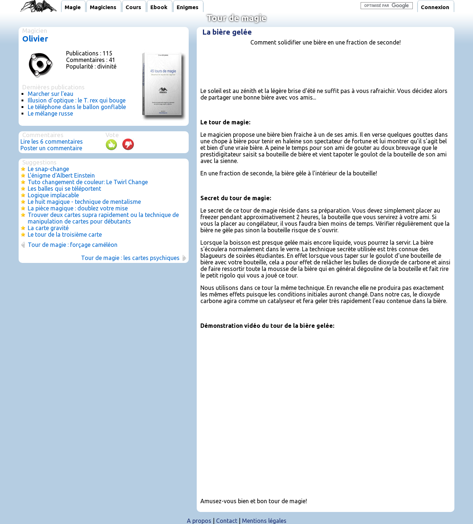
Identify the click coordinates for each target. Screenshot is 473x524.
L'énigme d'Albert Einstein (61, 175)
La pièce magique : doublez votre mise (78, 208)
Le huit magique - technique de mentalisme (84, 201)
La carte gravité (48, 228)
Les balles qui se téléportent (64, 188)
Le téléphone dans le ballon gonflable (77, 107)
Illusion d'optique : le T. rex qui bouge (77, 100)
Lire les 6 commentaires (51, 141)
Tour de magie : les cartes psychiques (130, 258)
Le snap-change (48, 169)
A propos (199, 520)
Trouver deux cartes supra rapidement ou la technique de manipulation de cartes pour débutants (103, 218)
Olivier (35, 38)
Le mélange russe (50, 113)
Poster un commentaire (51, 148)
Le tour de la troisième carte (65, 234)
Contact (226, 520)
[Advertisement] (325, 70)
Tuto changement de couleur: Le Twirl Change (88, 182)
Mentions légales (264, 520)
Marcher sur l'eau (50, 93)
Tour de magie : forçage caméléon (73, 244)
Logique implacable (53, 195)
